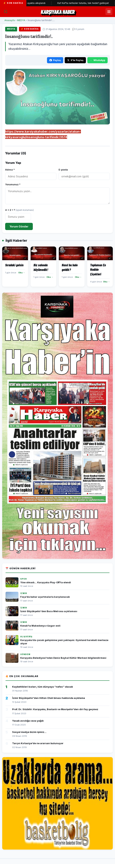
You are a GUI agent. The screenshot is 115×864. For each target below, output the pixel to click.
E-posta (63, 169)
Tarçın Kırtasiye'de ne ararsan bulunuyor (37, 743)
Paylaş (55, 60)
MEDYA (21, 20)
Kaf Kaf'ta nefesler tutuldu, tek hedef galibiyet (87, 3)
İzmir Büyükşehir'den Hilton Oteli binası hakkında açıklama (48, 697)
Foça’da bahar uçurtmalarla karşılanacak (45, 596)
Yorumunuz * (12, 184)
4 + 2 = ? (19, 209)
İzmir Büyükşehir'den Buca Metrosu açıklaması (48, 611)
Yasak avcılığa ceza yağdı (28, 720)
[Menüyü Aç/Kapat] (108, 11)
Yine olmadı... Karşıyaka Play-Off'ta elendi (45, 582)
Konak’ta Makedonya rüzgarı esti (40, 625)
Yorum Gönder (19, 226)
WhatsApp (97, 60)
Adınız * (10, 169)
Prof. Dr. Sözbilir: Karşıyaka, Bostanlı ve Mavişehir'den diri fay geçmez (55, 709)
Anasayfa (9, 20)
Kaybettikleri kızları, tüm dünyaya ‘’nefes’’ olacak (42, 686)
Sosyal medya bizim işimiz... (29, 731)
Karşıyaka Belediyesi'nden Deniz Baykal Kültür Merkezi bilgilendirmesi (63, 658)
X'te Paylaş (75, 60)
